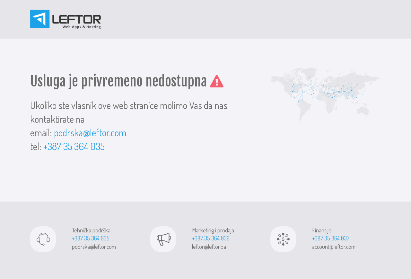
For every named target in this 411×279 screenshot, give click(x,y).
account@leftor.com (333, 246)
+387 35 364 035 (74, 146)
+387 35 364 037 (330, 238)
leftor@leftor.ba (209, 246)
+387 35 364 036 (211, 238)
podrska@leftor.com (90, 132)
